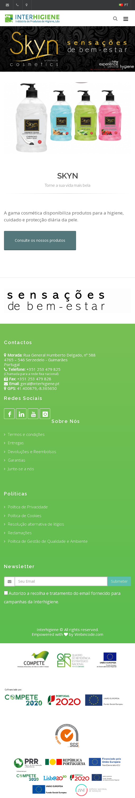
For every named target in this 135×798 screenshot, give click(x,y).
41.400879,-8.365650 (36, 388)
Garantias (16, 460)
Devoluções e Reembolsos (32, 451)
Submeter (119, 581)
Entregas (16, 442)
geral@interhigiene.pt (39, 383)
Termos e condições (26, 434)
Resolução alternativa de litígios (36, 524)
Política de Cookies (24, 515)
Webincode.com (89, 634)
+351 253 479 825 (43, 369)
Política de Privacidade (28, 506)
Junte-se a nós (21, 468)
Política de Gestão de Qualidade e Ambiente (48, 541)
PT (123, 5)
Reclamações (20, 532)
